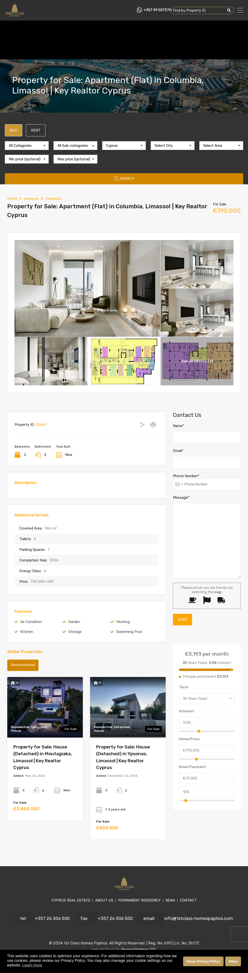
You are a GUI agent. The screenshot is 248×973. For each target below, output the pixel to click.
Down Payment (192, 767)
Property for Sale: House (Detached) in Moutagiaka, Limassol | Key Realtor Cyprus (42, 757)
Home (12, 198)
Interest (186, 711)
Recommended (23, 665)
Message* (181, 497)
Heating (123, 622)
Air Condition (31, 622)
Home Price (189, 739)
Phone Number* (186, 476)
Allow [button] (233, 961)
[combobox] (27, 145)
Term (183, 687)
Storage (75, 632)
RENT (35, 130)
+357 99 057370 (157, 10)
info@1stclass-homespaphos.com (198, 918)
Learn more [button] (32, 965)
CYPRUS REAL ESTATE (71, 900)
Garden (74, 622)
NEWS (170, 900)
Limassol (31, 198)
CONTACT (188, 900)
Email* (178, 451)
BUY (13, 130)
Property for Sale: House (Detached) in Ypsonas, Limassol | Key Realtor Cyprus (123, 757)
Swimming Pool (129, 632)
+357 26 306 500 (52, 918)
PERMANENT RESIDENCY (139, 900)
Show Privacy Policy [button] (203, 961)
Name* (178, 426)
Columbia (53, 198)
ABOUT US (104, 900)
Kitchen (26, 632)
